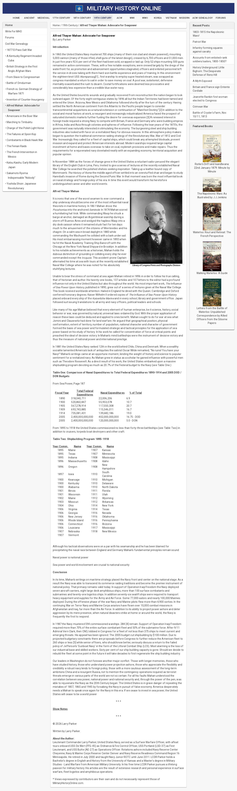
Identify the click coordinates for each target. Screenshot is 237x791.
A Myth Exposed (202, 80)
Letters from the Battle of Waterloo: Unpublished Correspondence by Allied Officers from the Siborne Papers (212, 315)
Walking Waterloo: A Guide (212, 273)
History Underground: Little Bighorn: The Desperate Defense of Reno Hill (208, 71)
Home (56, 25)
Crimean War (200, 106)
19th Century (70, 25)
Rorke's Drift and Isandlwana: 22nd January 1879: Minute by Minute (212, 168)
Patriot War (199, 41)
